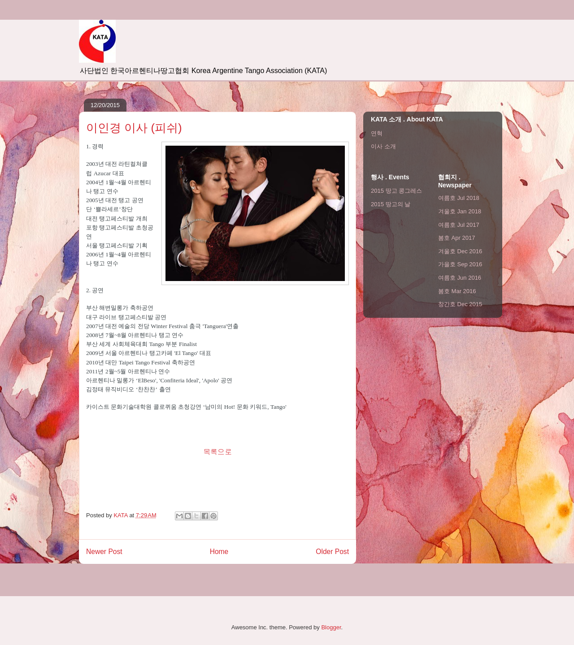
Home (219, 551)
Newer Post (104, 551)
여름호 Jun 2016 (459, 277)
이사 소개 (383, 146)
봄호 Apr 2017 (456, 237)
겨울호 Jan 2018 (459, 211)
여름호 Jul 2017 (458, 224)
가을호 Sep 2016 (460, 264)
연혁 (377, 133)
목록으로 (217, 451)
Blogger (331, 627)
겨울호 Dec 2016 (460, 251)
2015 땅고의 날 (390, 204)
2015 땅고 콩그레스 (396, 190)
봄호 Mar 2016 (457, 291)
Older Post (332, 551)
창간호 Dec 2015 (460, 304)
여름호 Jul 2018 (458, 198)
